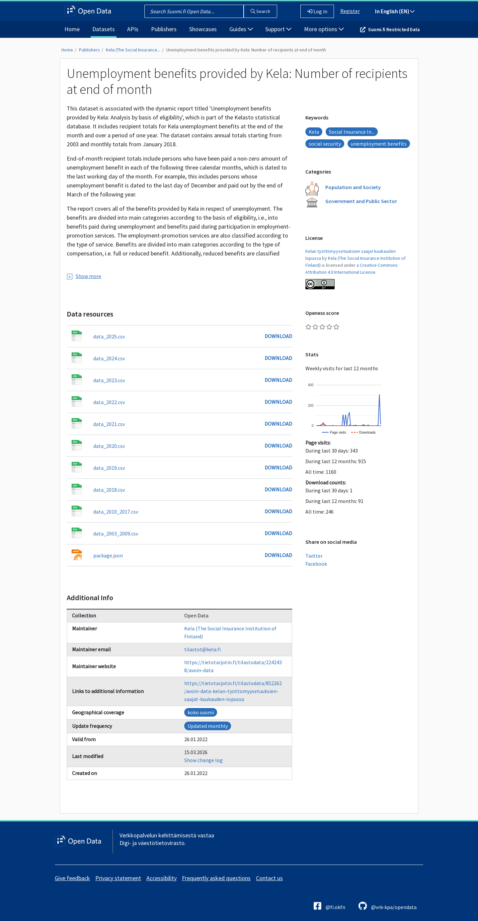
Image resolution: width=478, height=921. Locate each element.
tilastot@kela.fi (202, 649)
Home (72, 29)
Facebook (316, 563)
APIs (132, 29)
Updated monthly (208, 726)
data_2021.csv (109, 424)
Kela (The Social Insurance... (133, 50)
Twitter (314, 555)
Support (278, 29)
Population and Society (353, 187)
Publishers (164, 29)
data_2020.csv (109, 446)
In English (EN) (395, 11)
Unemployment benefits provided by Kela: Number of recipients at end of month (246, 50)
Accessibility (161, 878)
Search (260, 11)
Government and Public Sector (361, 201)
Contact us (269, 878)
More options (324, 29)
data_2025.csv (109, 336)
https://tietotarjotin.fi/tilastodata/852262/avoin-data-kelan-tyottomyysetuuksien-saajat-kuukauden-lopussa (233, 691)
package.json (108, 555)
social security (325, 143)
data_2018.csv (109, 489)
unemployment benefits (379, 143)
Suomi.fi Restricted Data (394, 30)
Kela (314, 131)
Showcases (203, 29)
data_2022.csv (109, 402)
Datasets (103, 29)
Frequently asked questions (216, 878)
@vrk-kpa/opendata (387, 905)
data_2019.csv (109, 467)
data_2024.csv (109, 358)
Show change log (203, 760)
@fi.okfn (329, 905)
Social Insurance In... (351, 131)
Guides (241, 29)
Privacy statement (118, 878)
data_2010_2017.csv (115, 511)
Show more (84, 276)
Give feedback (72, 878)
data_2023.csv (109, 380)
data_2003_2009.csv (115, 533)
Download (278, 336)
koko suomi (201, 712)
